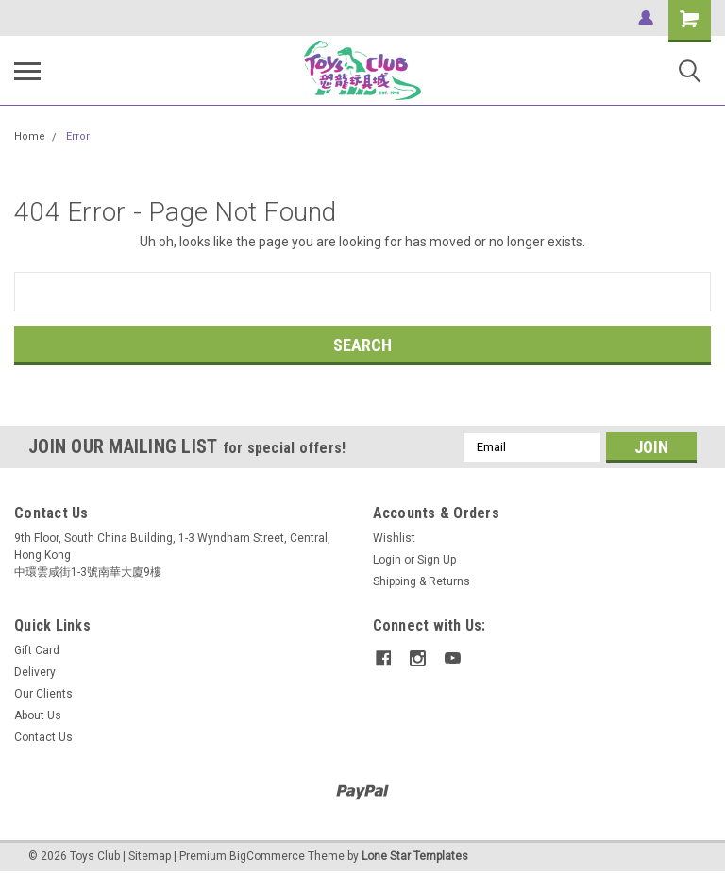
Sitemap (149, 856)
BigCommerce (267, 856)
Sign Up (436, 559)
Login (387, 559)
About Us (37, 715)
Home (29, 136)
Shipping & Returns (421, 581)
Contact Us (43, 737)
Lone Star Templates (415, 856)
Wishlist (394, 538)
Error (78, 136)
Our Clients (43, 693)
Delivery (35, 672)
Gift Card (36, 650)
